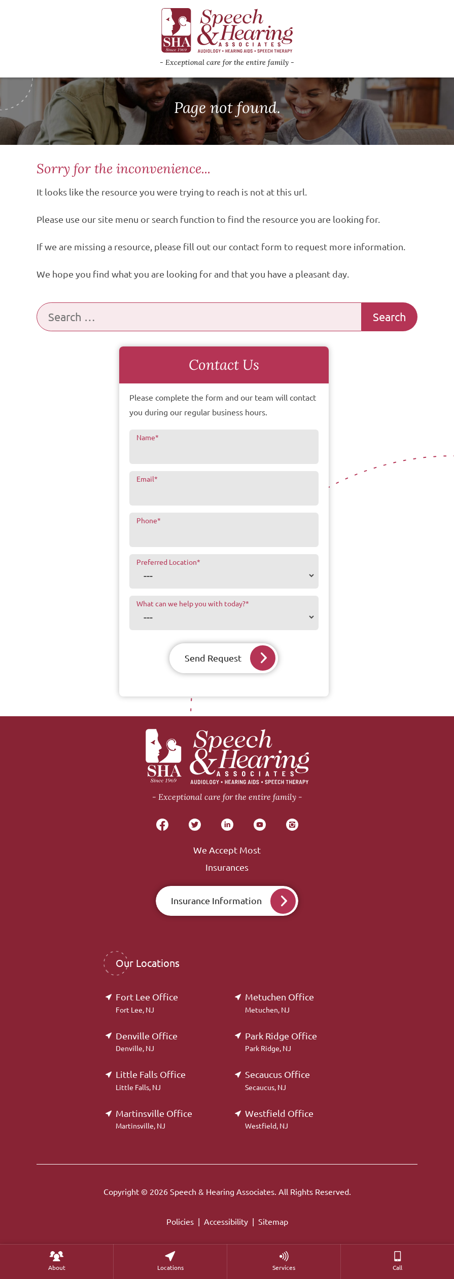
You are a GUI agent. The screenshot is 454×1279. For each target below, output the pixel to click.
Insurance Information (216, 901)
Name (147, 438)
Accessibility (226, 1221)
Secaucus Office (277, 1080)
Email (147, 479)
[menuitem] (56, 1261)
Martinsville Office (154, 1119)
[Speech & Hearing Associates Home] (227, 766)
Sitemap (273, 1221)
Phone (148, 521)
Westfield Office (279, 1119)
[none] (56, 1261)
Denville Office (147, 1042)
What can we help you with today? (192, 604)
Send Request (213, 658)
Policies (180, 1221)
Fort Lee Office (147, 1003)
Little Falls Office (151, 1080)
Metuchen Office (279, 1003)
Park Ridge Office (281, 1042)
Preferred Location (168, 562)
